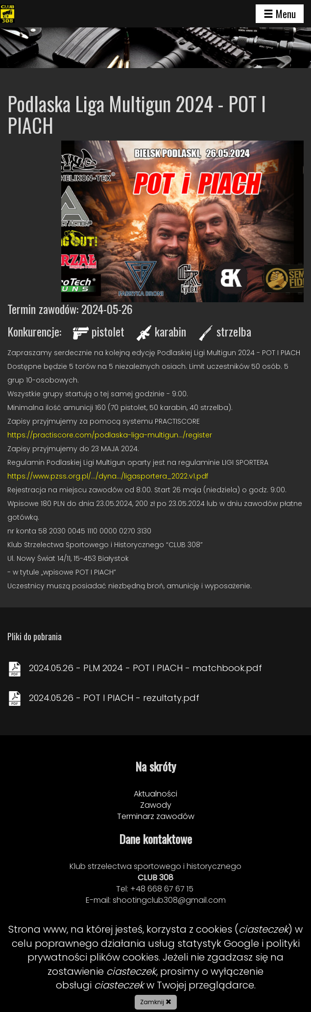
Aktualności (155, 793)
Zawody (155, 805)
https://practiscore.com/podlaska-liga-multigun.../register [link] (109, 435)
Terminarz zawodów (155, 816)
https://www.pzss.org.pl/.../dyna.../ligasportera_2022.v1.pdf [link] (107, 476)
